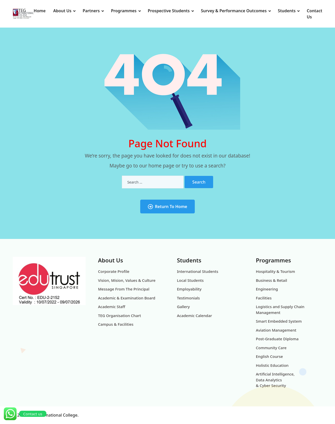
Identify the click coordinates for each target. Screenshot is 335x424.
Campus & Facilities (116, 324)
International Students (197, 271)
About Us (62, 11)
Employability (189, 289)
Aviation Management (276, 330)
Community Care (271, 347)
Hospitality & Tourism (275, 271)
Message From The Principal (123, 289)
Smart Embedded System (279, 321)
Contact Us (314, 14)
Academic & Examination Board (127, 297)
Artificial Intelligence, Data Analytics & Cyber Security (275, 379)
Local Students (190, 280)
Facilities (264, 297)
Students (286, 11)
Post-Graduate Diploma (277, 338)
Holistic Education (272, 365)
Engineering (267, 289)
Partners (91, 11)
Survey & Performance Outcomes (234, 11)
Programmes (123, 11)
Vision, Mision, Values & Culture (127, 280)
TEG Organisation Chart (119, 315)
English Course (269, 356)
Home (40, 11)
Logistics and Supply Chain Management (280, 309)
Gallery (183, 306)
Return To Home (167, 206)
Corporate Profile (114, 271)
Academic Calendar (194, 315)
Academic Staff (111, 306)
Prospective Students (169, 11)
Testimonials (188, 297)
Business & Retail (271, 280)
